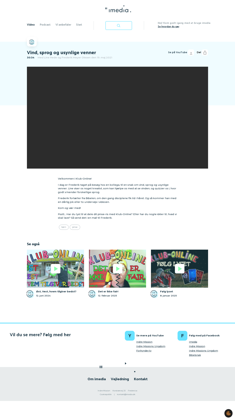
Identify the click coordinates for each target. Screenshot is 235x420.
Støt (79, 24)
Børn (64, 227)
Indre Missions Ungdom (150, 346)
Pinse (75, 227)
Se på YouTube (181, 52)
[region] (117, 117)
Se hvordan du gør (168, 26)
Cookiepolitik (106, 394)
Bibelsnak (195, 355)
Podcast (45, 24)
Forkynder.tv (143, 350)
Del (202, 52)
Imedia (193, 341)
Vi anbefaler (63, 24)
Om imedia (97, 378)
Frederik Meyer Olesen (76, 57)
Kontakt (141, 378)
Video (31, 24)
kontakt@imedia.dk (126, 394)
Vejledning (120, 378)
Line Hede (50, 57)
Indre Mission (144, 341)
